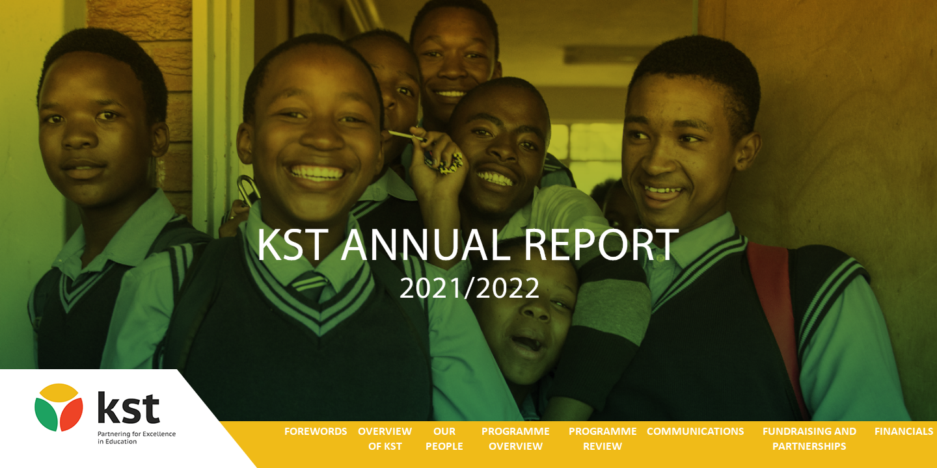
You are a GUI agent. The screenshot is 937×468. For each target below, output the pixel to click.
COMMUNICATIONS (695, 432)
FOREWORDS (315, 432)
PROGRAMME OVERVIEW (515, 439)
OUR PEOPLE (444, 439)
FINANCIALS (904, 432)
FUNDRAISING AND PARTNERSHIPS (809, 439)
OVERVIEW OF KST (385, 439)
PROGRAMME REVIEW (602, 439)
